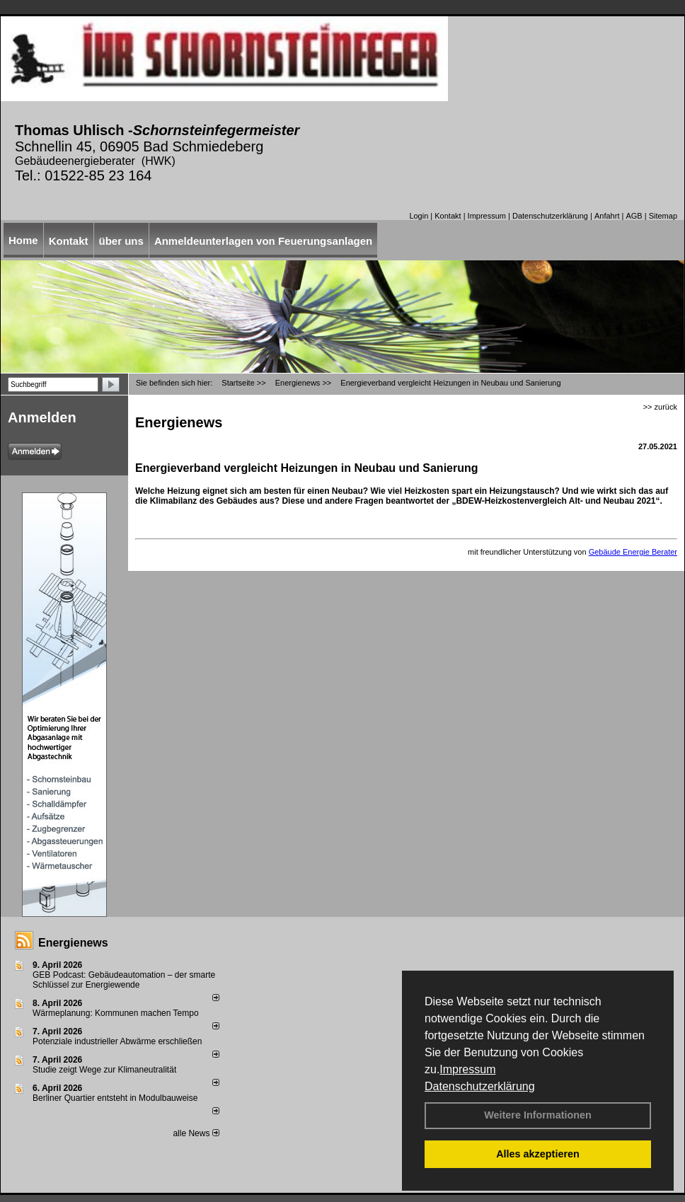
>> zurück (660, 407)
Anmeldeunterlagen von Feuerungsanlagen (263, 241)
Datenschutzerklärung (480, 1086)
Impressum (467, 1069)
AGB (634, 216)
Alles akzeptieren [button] (538, 1154)
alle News (196, 1133)
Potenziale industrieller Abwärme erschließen (117, 1041)
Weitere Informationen (538, 1115)
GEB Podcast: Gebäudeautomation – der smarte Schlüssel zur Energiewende (124, 980)
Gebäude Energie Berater (633, 552)
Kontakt (447, 216)
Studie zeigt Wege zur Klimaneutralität (104, 1070)
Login (418, 216)
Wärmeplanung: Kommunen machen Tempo (116, 1013)
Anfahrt (606, 216)
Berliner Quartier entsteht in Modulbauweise (115, 1098)
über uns (121, 241)
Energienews (73, 943)
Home (23, 240)
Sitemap (663, 216)
